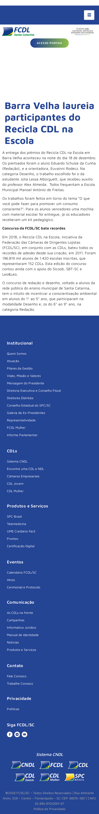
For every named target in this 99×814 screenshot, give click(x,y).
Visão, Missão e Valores (24, 376)
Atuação (13, 361)
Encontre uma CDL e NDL (25, 469)
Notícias (13, 642)
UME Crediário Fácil (21, 531)
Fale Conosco (16, 676)
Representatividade (21, 420)
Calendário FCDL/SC (22, 572)
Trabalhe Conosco (20, 683)
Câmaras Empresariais (23, 476)
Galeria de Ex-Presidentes (26, 413)
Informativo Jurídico (21, 627)
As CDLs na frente (20, 613)
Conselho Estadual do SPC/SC (29, 405)
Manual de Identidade (23, 635)
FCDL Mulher (16, 427)
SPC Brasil (14, 516)
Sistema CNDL (17, 461)
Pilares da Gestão (20, 368)
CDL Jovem (15, 483)
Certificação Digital (20, 546)
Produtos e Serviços (21, 650)
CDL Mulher (15, 491)
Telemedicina (16, 524)
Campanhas (15, 620)
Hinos (11, 580)
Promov (13, 539)
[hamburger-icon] (89, 15)
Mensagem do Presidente (25, 383)
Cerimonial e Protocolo (23, 587)
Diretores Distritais (20, 398)
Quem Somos (16, 353)
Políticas (13, 709)
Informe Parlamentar (22, 435)
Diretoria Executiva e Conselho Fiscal (34, 390)
